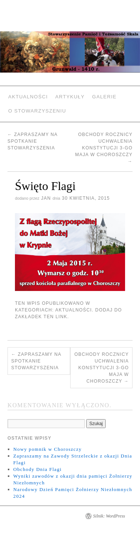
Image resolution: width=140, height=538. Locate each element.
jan (46, 198)
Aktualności (28, 96)
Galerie (104, 96)
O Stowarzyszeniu (37, 111)
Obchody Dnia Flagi (37, 469)
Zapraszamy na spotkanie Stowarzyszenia (32, 141)
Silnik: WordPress (109, 516)
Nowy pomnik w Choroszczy (47, 449)
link (61, 316)
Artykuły (70, 96)
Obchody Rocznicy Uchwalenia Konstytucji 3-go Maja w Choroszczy (104, 148)
